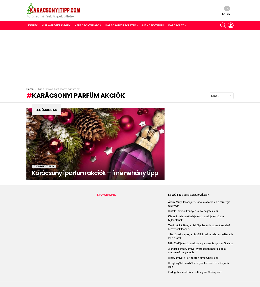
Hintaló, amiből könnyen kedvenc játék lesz (193, 211)
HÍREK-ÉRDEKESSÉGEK (56, 25)
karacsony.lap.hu (106, 194)
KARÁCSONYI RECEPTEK (120, 25)
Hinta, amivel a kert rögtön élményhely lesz (193, 257)
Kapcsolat (176, 25)
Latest (227, 10)
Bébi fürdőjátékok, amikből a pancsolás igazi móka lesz (200, 243)
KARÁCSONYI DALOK (88, 25)
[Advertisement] (130, 57)
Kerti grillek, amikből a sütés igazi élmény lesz (195, 272)
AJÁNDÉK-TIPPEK (152, 25)
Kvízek (33, 25)
